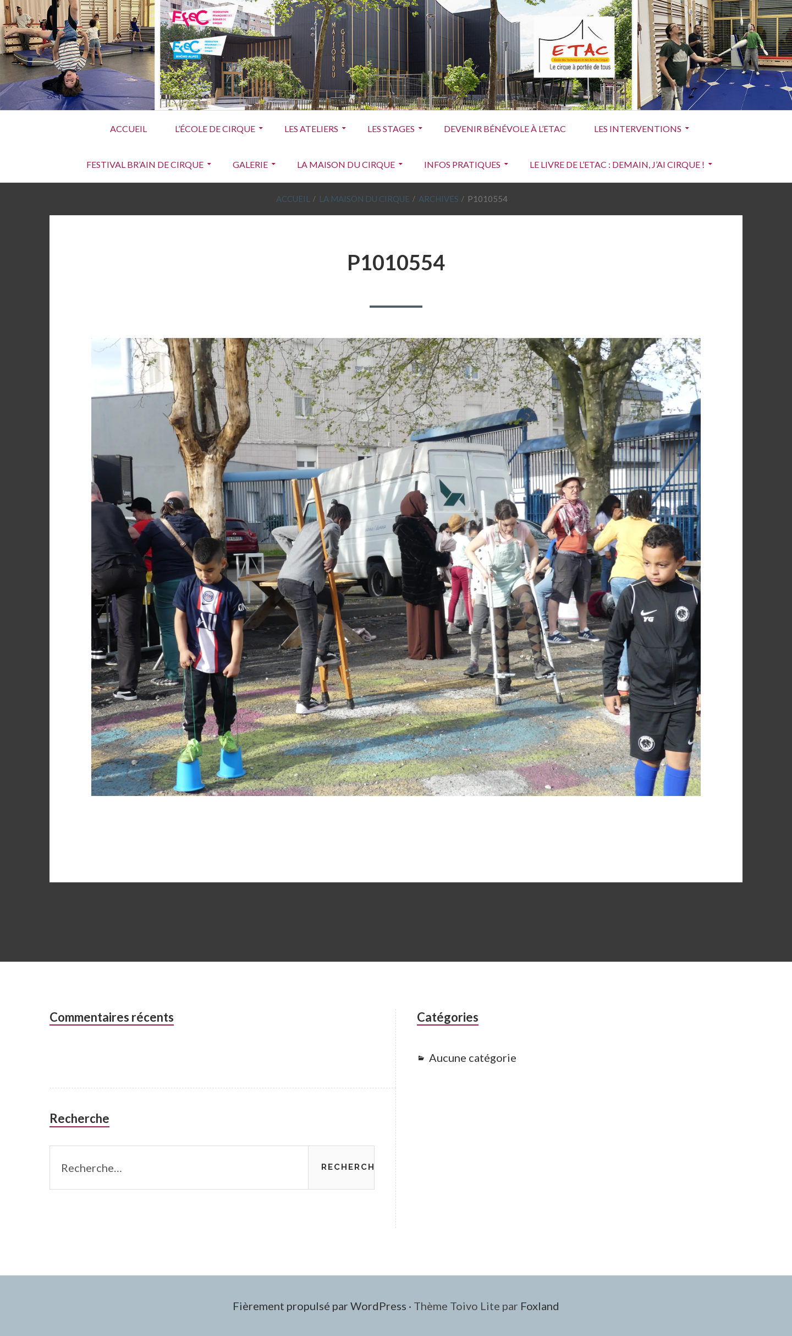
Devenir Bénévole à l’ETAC (505, 128)
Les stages (391, 128)
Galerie (250, 164)
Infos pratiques (462, 164)
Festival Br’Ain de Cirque (145, 164)
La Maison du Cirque (346, 164)
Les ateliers (311, 128)
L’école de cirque (215, 128)
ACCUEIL (128, 128)
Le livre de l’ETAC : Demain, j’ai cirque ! (617, 164)
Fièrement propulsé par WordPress (319, 1305)
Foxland (539, 1305)
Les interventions (637, 128)
